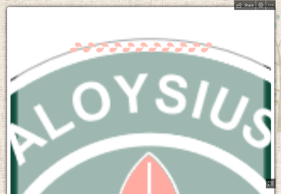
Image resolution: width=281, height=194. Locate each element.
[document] (140, 97)
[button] (245, 5)
